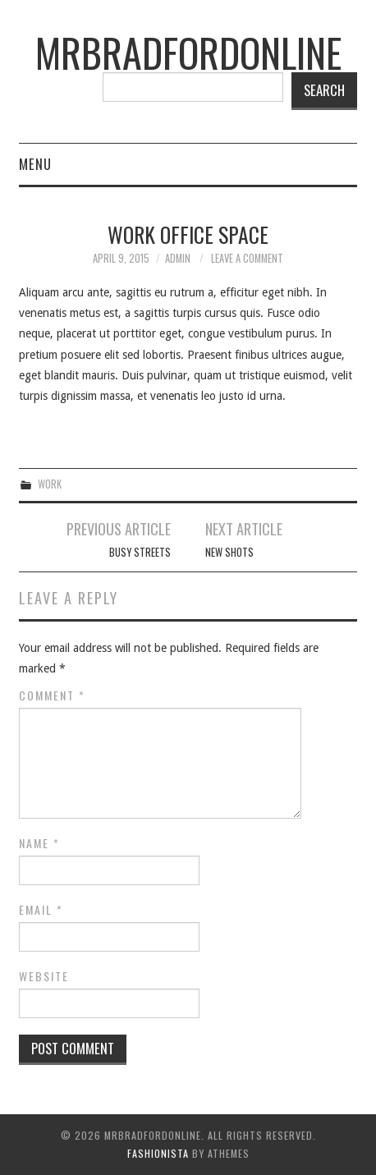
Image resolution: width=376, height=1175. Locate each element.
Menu (35, 164)
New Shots (229, 552)
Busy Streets (140, 552)
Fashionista (158, 1153)
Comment (52, 695)
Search (324, 90)
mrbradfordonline (188, 52)
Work (50, 484)
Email (41, 910)
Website (44, 976)
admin (177, 258)
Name (39, 843)
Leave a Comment (247, 258)
